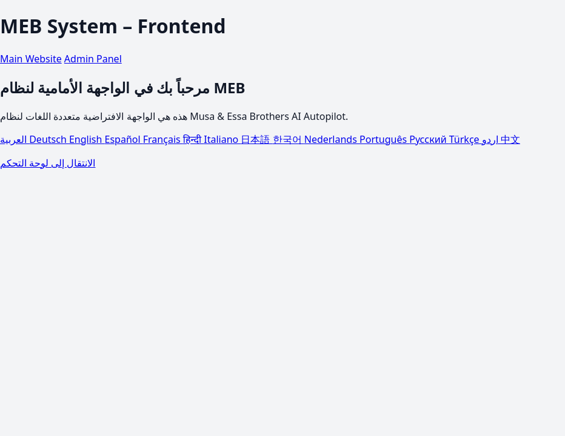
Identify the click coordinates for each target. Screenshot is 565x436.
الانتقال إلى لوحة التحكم (47, 163)
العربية (14, 139)
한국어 (288, 139)
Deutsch (49, 139)
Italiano (222, 139)
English (87, 139)
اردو (491, 139)
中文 (510, 139)
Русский (429, 139)
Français (163, 139)
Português (384, 139)
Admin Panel (93, 58)
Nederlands (331, 139)
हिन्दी (193, 139)
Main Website (31, 58)
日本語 (256, 139)
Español (124, 139)
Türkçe (465, 139)
